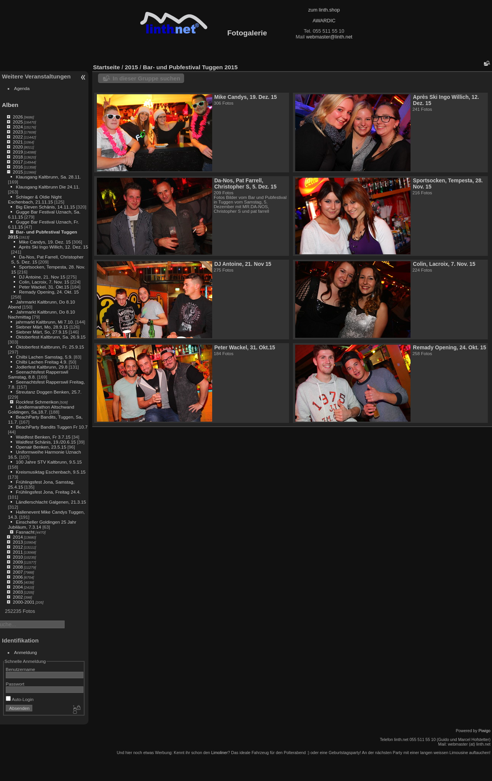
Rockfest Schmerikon (37, 401)
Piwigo (484, 730)
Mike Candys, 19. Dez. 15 (45, 241)
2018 (18, 156)
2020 (18, 146)
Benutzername (20, 669)
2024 (18, 126)
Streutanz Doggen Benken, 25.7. (48, 391)
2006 (18, 576)
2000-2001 (23, 601)
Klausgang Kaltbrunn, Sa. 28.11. (48, 176)
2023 (18, 131)
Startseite (106, 67)
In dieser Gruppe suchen (146, 78)
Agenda (22, 88)
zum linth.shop (324, 10)
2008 (18, 566)
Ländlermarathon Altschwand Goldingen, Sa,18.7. (41, 409)
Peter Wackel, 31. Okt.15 (44, 286)
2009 (18, 561)
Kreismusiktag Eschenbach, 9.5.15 (50, 471)
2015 (18, 171)
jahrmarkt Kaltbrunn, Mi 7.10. (45, 321)
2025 (18, 121)
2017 (18, 161)
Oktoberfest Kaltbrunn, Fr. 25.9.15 (50, 346)
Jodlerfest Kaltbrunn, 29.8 (41, 366)
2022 (18, 136)
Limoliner (219, 752)
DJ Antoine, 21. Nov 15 (42, 276)
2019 (18, 151)
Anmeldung (25, 652)
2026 (18, 116)
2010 (18, 556)
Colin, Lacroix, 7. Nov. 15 (44, 281)
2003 (18, 591)
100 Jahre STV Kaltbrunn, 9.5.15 (48, 461)
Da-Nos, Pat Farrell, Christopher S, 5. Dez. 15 (245, 183)
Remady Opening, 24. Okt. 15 (49, 291)
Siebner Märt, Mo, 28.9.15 (42, 326)
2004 (18, 586)
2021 (18, 141)
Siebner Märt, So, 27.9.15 (41, 331)
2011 (18, 551)
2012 (18, 546)
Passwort (15, 683)
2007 (18, 571)
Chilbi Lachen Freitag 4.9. (41, 361)
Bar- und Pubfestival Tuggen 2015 (190, 67)
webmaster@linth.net (329, 37)
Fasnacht (25, 531)
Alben (10, 105)
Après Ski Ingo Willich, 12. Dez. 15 (53, 246)
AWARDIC (323, 20)
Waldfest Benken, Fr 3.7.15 (43, 436)
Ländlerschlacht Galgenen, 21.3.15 (51, 501)
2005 (18, 581)
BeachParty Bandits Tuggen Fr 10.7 (51, 426)
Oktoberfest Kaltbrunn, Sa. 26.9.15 (50, 336)
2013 (18, 541)
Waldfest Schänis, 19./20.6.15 (46, 441)
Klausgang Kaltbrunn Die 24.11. (48, 186)
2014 (18, 536)
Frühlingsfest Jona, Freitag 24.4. (48, 491)
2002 (18, 596)
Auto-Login (20, 699)
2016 (18, 166)
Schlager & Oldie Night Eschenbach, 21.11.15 (35, 199)
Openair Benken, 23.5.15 (41, 446)
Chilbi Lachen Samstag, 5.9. (44, 356)
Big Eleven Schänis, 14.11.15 (45, 206)
